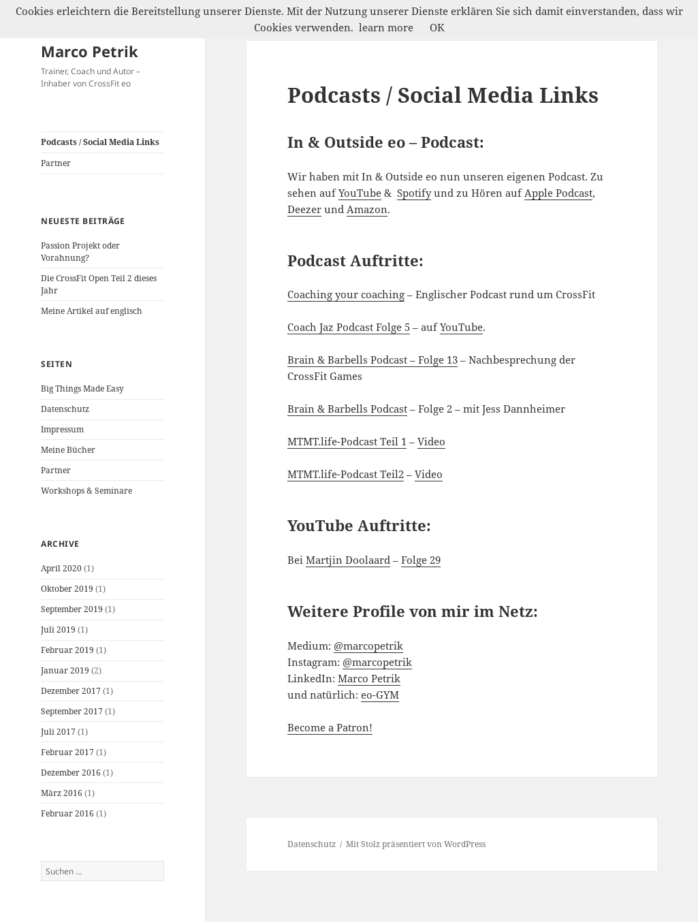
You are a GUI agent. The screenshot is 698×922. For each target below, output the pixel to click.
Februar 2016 (67, 813)
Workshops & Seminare (86, 490)
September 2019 (72, 609)
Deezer (304, 209)
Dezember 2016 (71, 772)
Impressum (62, 429)
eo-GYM (380, 694)
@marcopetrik (368, 645)
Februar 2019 (67, 650)
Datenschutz (65, 409)
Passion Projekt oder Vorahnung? (80, 252)
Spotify (414, 193)
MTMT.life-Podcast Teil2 (345, 474)
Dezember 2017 (71, 691)
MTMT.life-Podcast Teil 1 (347, 441)
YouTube (359, 193)
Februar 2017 (67, 752)
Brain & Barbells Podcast (347, 408)
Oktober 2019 (67, 588)
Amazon (367, 209)
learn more (386, 27)
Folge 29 (421, 560)
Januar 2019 (65, 670)
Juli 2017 (58, 731)
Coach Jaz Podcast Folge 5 (348, 327)
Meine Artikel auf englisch (91, 311)
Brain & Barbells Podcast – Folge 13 (372, 359)
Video (431, 441)
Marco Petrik (89, 51)
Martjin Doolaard (348, 560)
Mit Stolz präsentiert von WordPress (416, 844)
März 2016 (61, 793)
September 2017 (72, 711)
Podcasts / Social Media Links (100, 142)
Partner (56, 163)
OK (437, 27)
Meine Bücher (68, 450)
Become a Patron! (329, 727)
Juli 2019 (58, 629)
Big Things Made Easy (82, 388)
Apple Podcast (558, 193)
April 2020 (61, 568)
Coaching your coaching (345, 294)
